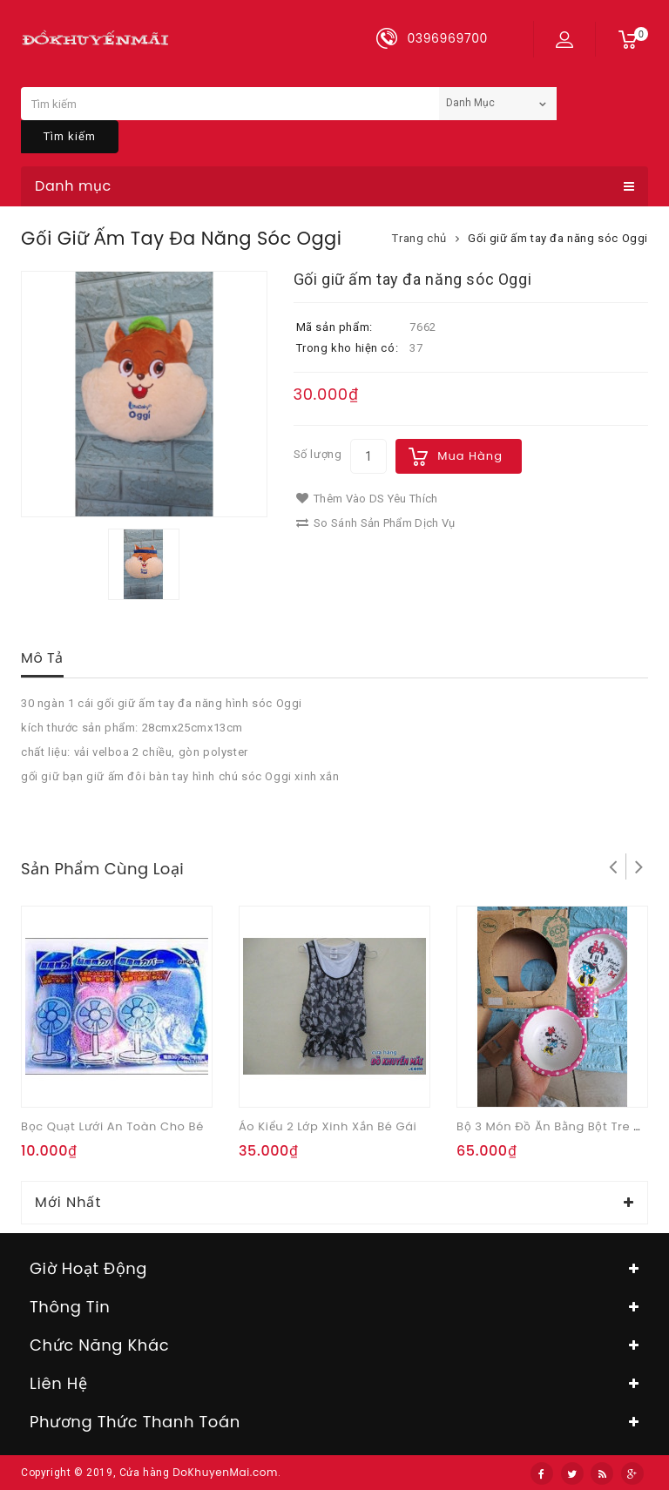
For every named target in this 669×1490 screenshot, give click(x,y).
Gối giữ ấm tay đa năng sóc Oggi (558, 238)
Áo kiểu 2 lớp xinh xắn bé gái (327, 1126)
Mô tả (42, 658)
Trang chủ (419, 238)
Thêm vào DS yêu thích (367, 498)
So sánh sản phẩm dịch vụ (376, 522)
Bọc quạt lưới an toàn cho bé (112, 1126)
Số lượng (318, 454)
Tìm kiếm (70, 136)
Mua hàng (470, 456)
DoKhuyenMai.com (225, 1472)
